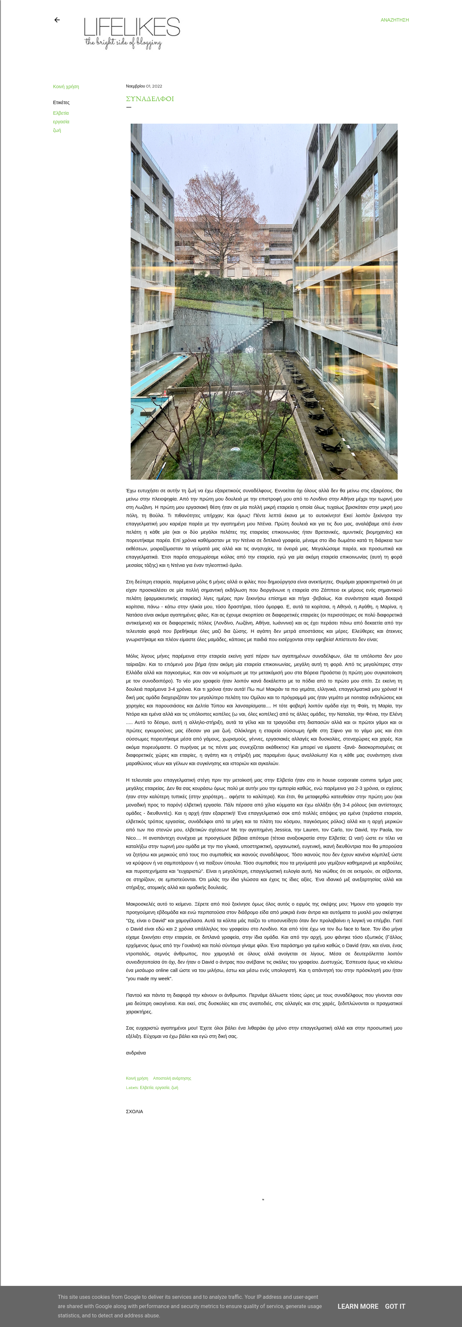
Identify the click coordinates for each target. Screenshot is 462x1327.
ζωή (57, 130)
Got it (395, 1306)
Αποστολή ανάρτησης (172, 1078)
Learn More (358, 1306)
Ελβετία (61, 113)
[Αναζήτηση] (395, 20)
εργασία (61, 122)
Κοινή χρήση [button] (66, 87)
